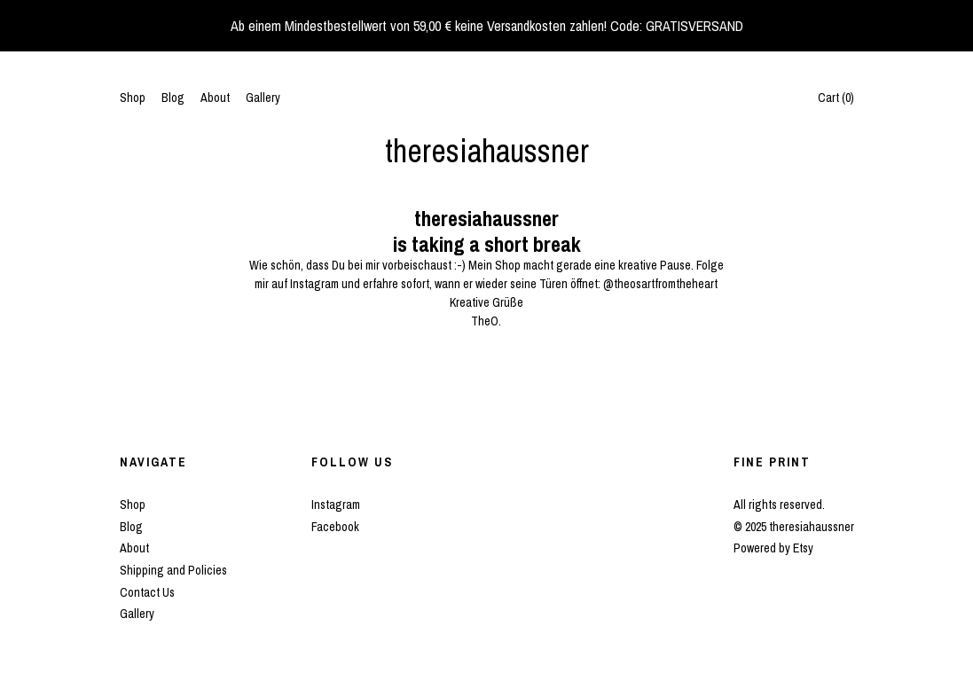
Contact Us (147, 592)
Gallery (263, 98)
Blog (172, 98)
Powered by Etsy (773, 548)
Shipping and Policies (173, 570)
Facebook (335, 527)
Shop (132, 98)
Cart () (836, 98)
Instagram (335, 505)
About (215, 98)
